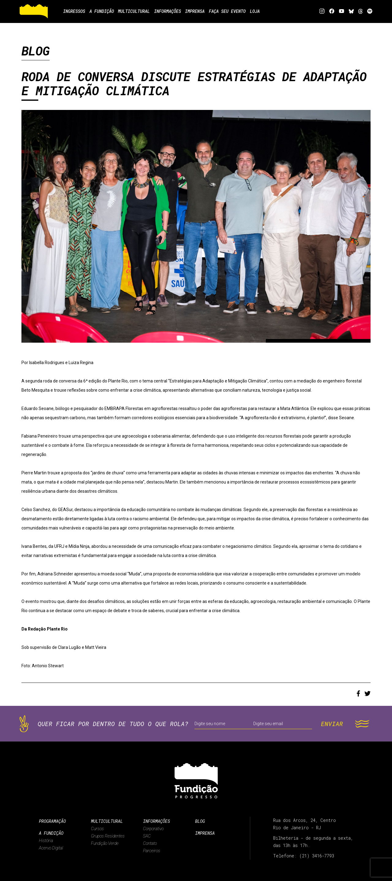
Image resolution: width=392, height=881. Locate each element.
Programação (52, 821)
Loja (272, 11)
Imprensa (205, 833)
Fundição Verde (105, 843)
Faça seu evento (241, 11)
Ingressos (74, 11)
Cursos (97, 828)
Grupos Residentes (108, 836)
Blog (200, 821)
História (46, 840)
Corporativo (153, 828)
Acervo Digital (51, 847)
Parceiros (151, 850)
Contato (150, 843)
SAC (147, 836)
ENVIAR (332, 724)
